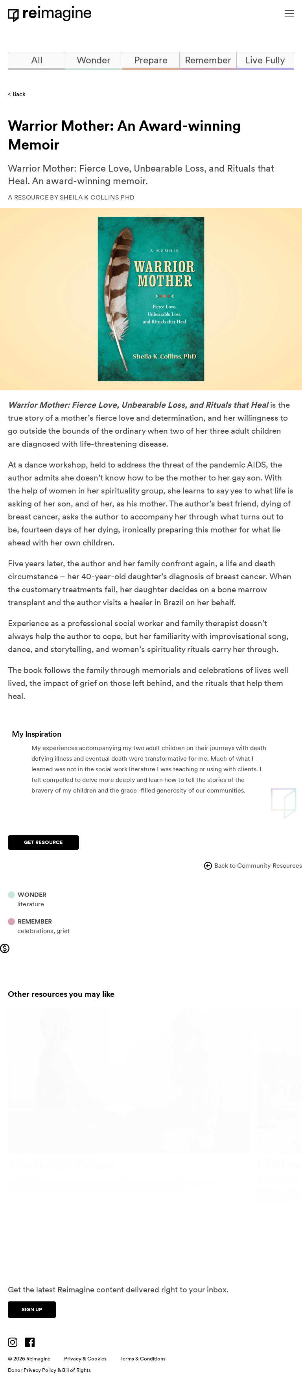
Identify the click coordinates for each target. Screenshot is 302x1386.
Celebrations (35, 931)
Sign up (32, 1309)
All (36, 60)
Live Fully (265, 60)
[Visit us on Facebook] (30, 1342)
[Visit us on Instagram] (12, 1342)
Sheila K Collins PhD (97, 197)
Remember (208, 60)
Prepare (151, 60)
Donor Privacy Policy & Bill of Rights (49, 1370)
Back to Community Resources (252, 865)
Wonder (93, 60)
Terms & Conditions (143, 1359)
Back (19, 94)
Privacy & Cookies (85, 1359)
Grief (63, 931)
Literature (30, 904)
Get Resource (43, 842)
